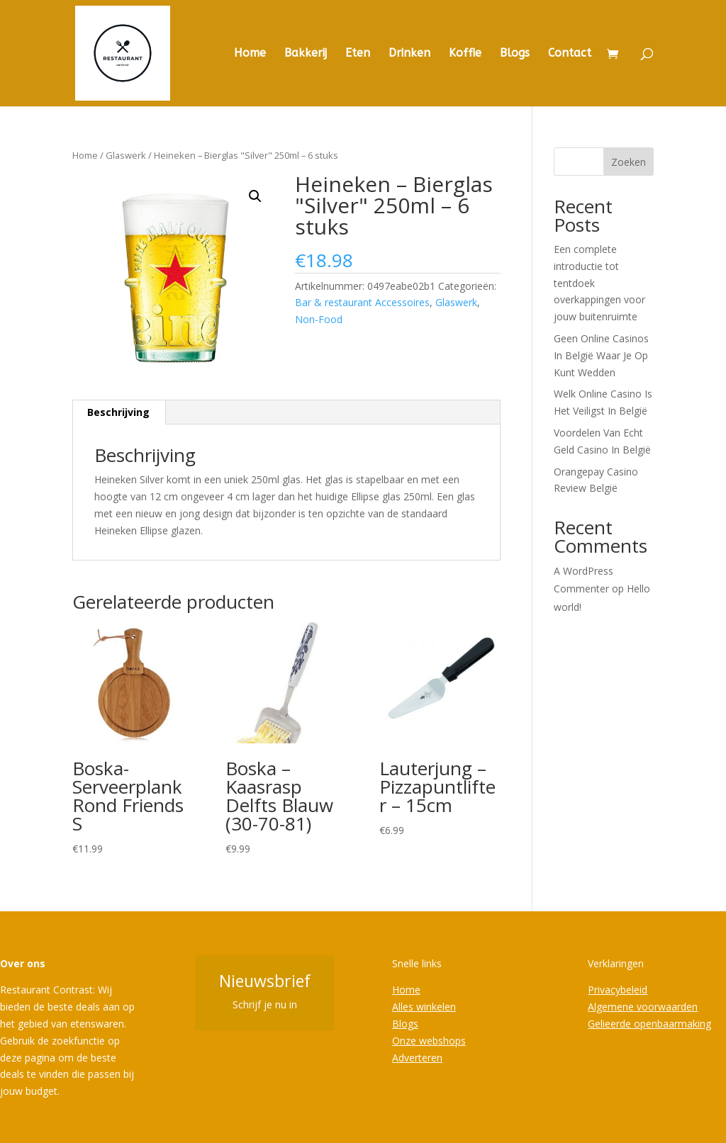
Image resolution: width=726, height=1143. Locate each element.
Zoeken (628, 162)
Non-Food (318, 319)
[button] (255, 196)
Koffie (465, 54)
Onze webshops (429, 1040)
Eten (357, 54)
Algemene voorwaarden (643, 1006)
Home (250, 54)
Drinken (409, 54)
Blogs (515, 54)
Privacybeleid (617, 989)
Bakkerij (305, 54)
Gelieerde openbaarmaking (649, 1023)
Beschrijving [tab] (118, 412)
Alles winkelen (424, 1006)
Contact (569, 54)
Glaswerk (126, 155)
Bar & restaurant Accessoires (362, 302)
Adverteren (417, 1057)
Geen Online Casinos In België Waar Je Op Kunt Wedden (601, 355)
